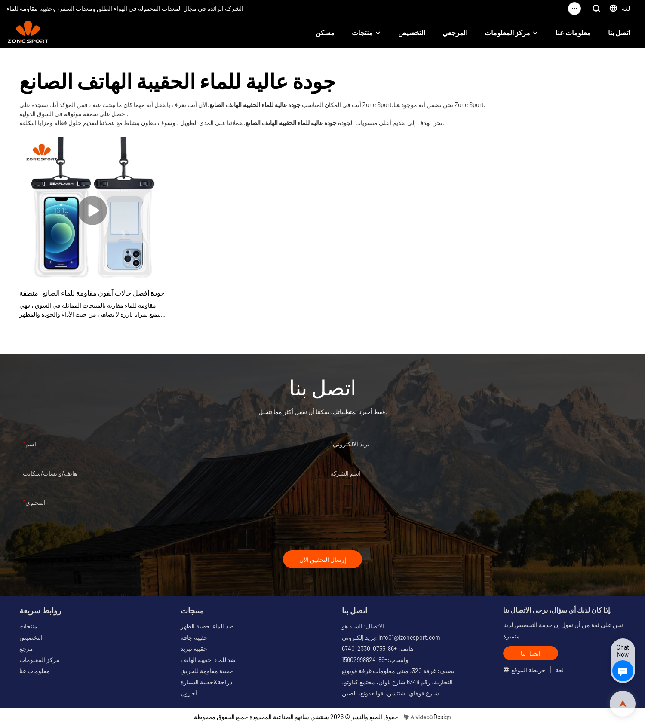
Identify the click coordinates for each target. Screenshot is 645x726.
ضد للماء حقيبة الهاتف (208, 660)
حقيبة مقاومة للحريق (207, 671)
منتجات (362, 32)
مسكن (325, 32)
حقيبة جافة (194, 637)
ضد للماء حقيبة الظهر (207, 626)
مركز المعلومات (507, 32)
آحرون (189, 693)
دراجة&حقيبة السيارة (206, 682)
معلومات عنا (573, 32)
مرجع (26, 649)
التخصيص (411, 32)
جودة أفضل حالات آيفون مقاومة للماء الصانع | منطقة (92, 293)
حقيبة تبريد (194, 649)
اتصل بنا (619, 32)
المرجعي (454, 32)
